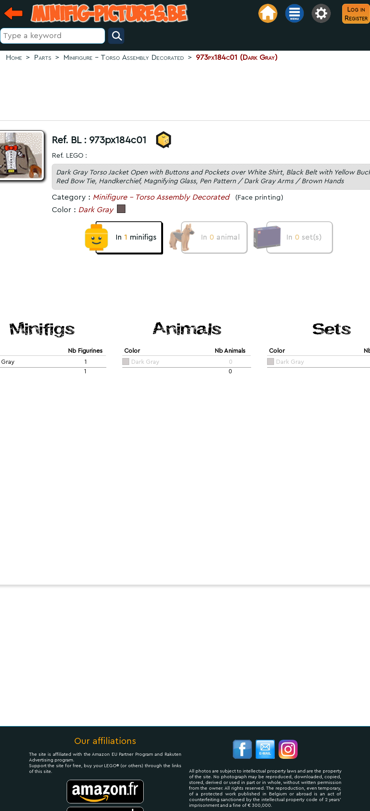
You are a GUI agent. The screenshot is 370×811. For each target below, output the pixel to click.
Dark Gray (95, 210)
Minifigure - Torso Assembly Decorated (161, 197)
